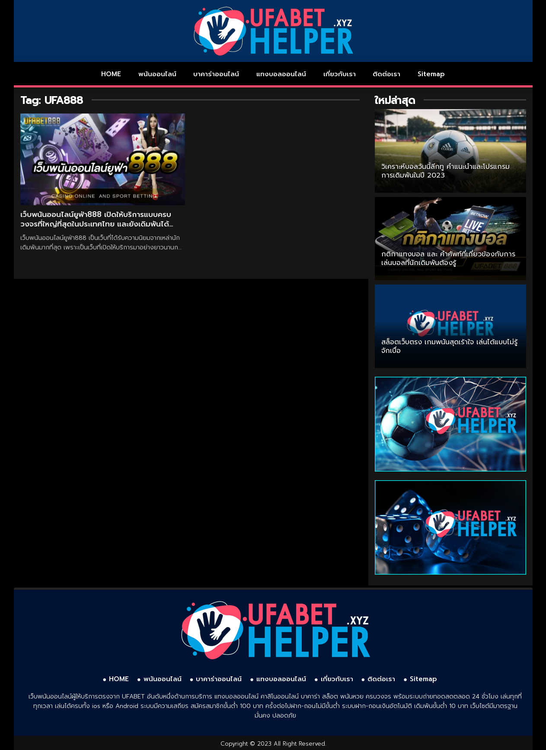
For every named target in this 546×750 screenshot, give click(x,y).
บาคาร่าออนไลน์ (216, 74)
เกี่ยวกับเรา (339, 74)
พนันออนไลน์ (157, 74)
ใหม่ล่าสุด (395, 100)
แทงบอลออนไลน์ (281, 74)
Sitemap (431, 74)
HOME (111, 74)
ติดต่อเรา (386, 74)
